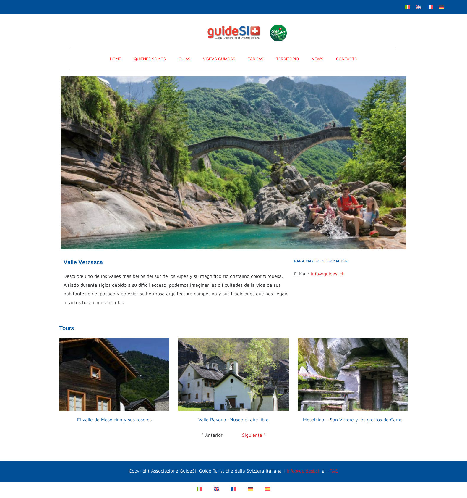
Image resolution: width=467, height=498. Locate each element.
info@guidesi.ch (328, 273)
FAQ (334, 470)
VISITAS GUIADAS (219, 58)
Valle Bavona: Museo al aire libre (233, 419)
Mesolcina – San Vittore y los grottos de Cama (353, 419)
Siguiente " (253, 435)
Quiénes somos (150, 58)
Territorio (287, 58)
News (317, 58)
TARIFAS (255, 58)
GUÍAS (184, 58)
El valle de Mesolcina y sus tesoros (114, 419)
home (115, 58)
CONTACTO (346, 58)
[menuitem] (407, 7)
